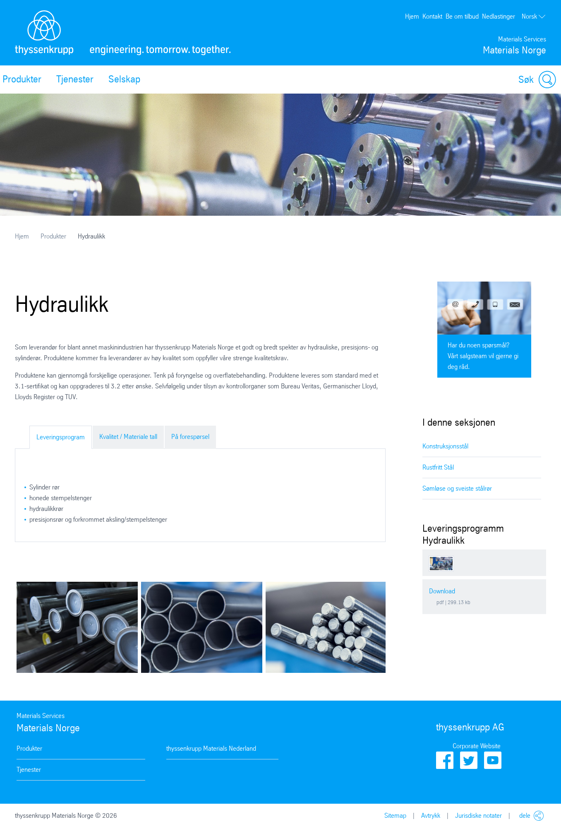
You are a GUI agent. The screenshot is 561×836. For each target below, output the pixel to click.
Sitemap (395, 815)
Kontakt (432, 16)
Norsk (534, 16)
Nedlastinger (498, 16)
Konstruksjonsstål (445, 446)
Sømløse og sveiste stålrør (457, 488)
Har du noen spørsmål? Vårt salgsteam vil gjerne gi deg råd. (483, 356)
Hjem (412, 16)
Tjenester (75, 79)
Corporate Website (477, 746)
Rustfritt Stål (438, 467)
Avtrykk (430, 815)
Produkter (53, 236)
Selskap (124, 79)
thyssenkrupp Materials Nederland (211, 748)
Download (442, 591)
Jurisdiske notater (478, 815)
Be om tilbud (462, 16)
